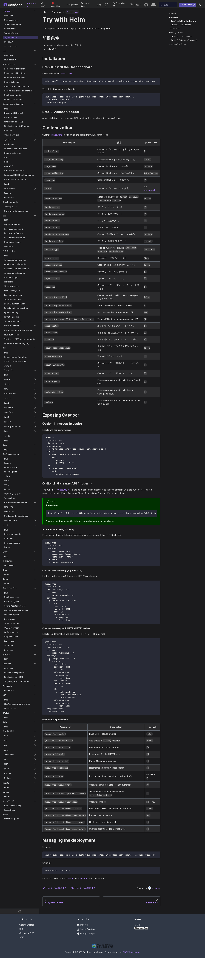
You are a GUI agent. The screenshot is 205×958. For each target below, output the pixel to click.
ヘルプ (106, 4)
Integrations (72, 5)
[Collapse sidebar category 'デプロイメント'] (35, 64)
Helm (70, 878)
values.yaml (56, 134)
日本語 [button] (134, 5)
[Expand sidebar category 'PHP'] (35, 764)
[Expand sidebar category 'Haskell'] (35, 773)
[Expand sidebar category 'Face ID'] (35, 422)
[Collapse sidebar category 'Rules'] (35, 579)
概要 (21, 929)
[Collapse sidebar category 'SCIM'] (35, 722)
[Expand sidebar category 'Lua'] (35, 759)
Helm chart (66, 73)
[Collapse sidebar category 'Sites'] (35, 570)
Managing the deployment (179, 44)
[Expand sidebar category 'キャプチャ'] (35, 412)
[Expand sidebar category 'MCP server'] (35, 189)
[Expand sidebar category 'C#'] (35, 740)
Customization (174, 29)
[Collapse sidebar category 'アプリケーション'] (35, 251)
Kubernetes (83, 878)
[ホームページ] (44, 12)
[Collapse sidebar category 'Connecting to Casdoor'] (35, 104)
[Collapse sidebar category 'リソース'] (35, 436)
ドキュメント (31, 4)
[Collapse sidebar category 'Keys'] (35, 445)
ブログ (137, 924)
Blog (99, 5)
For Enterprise (119, 4)
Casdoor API (26, 933)
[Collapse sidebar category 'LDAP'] (35, 695)
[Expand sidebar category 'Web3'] (35, 417)
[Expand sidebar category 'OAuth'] (35, 379)
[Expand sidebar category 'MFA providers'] (35, 520)
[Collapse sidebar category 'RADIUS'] (35, 713)
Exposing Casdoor (176, 32)
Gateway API (64, 489)
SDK (21, 937)
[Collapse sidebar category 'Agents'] (35, 783)
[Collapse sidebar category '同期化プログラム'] (35, 588)
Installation (173, 17)
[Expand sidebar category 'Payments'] (35, 408)
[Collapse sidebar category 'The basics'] (35, 11)
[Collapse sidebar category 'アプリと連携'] (35, 731)
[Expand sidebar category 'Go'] (35, 745)
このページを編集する (54, 888)
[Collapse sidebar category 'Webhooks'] (35, 686)
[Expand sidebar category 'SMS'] (35, 389)
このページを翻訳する (83, 888)
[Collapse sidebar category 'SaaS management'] (35, 454)
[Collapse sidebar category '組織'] (35, 216)
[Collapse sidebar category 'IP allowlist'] (35, 561)
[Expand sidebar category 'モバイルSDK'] (35, 140)
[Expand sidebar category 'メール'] (35, 384)
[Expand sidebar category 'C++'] (35, 736)
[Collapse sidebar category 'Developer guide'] (35, 202)
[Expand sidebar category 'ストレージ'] (35, 398)
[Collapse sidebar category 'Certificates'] (35, 645)
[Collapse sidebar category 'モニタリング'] (35, 801)
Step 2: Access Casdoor (181, 25)
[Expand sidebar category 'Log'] (35, 431)
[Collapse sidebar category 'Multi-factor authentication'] (35, 503)
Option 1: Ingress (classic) (181, 36)
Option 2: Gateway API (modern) (184, 40)
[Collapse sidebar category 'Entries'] (35, 792)
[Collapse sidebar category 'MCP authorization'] (35, 326)
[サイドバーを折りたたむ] (19, 911)
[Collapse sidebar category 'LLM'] (35, 51)
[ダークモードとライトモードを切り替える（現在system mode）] (200, 5)
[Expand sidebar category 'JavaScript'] (35, 755)
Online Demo (188, 5)
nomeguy (154, 888)
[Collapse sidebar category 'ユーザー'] (35, 525)
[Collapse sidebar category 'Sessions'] (35, 664)
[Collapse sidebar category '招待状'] (35, 552)
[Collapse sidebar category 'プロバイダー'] (35, 370)
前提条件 (172, 13)
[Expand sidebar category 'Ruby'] (35, 769)
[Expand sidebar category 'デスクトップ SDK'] (35, 135)
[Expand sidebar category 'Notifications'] (35, 393)
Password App (85, 4)
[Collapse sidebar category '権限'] (35, 348)
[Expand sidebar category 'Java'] (35, 750)
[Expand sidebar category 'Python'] (35, 778)
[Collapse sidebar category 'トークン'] (35, 654)
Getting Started (26, 924)
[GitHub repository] (146, 4)
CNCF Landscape (131, 952)
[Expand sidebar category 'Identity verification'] (35, 426)
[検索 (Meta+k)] (168, 4)
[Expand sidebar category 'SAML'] (35, 184)
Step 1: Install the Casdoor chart (184, 21)
